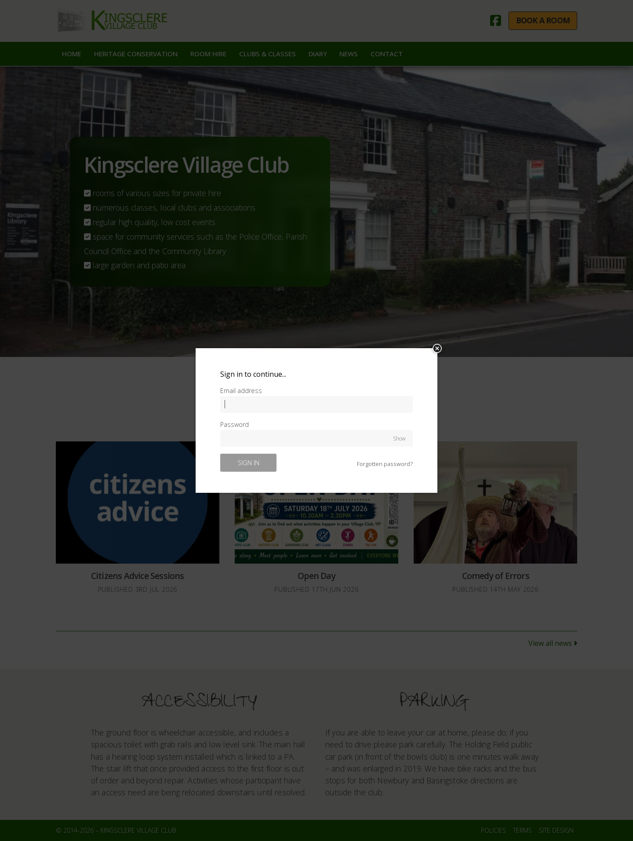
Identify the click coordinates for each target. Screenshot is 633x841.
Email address (241, 390)
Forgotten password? (385, 464)
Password (234, 424)
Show (399, 438)
